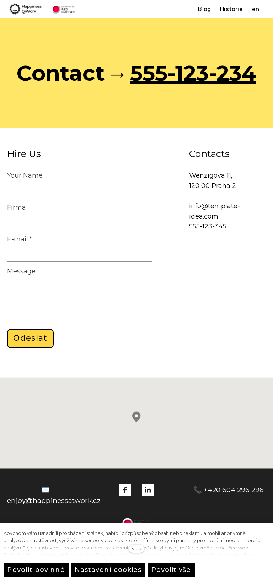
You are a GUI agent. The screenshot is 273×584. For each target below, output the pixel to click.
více (136, 548)
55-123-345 (209, 226)
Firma (16, 207)
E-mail (19, 239)
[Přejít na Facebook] (125, 490)
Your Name (25, 175)
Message (21, 271)
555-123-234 (193, 73)
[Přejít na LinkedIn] (148, 490)
